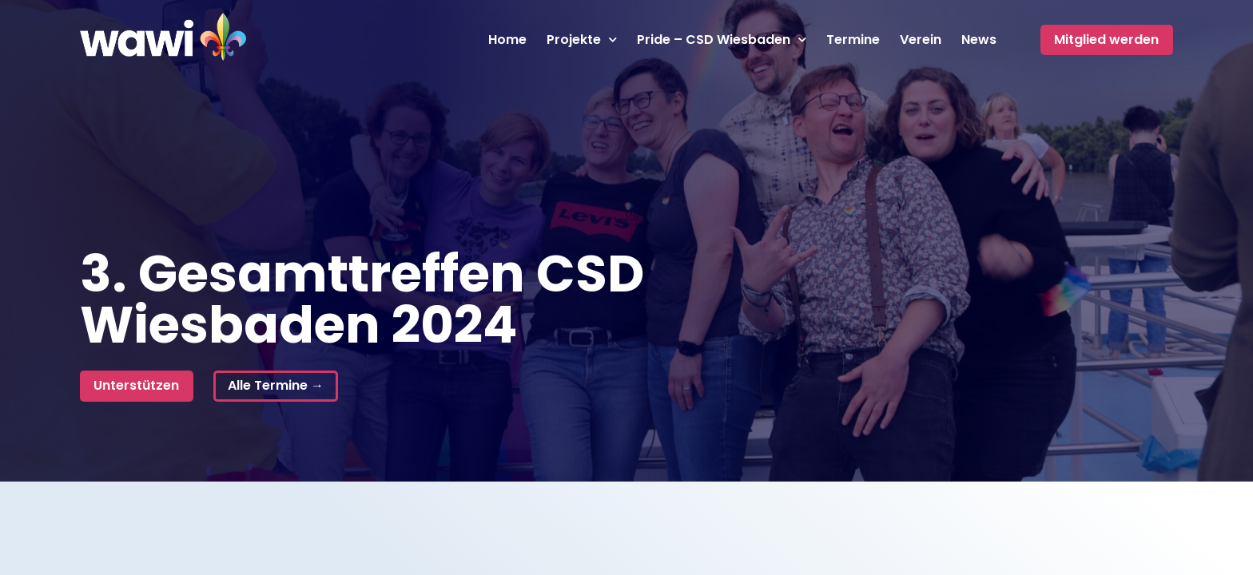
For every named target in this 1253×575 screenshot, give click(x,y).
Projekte (582, 40)
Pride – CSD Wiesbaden (721, 40)
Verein (920, 40)
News (978, 40)
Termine (853, 40)
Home (507, 40)
